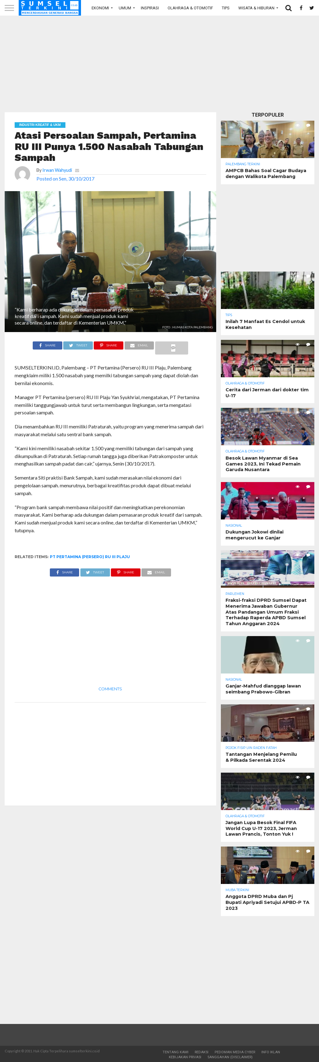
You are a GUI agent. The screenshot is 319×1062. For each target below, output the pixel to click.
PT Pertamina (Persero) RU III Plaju (90, 556)
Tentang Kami (175, 1052)
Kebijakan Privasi (185, 1057)
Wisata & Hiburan (256, 8)
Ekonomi (100, 8)
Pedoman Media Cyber (235, 1052)
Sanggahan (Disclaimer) (230, 1057)
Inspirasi (150, 8)
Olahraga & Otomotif (190, 8)
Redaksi (201, 1052)
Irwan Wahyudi (57, 170)
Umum (125, 8)
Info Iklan (270, 1052)
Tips (226, 8)
